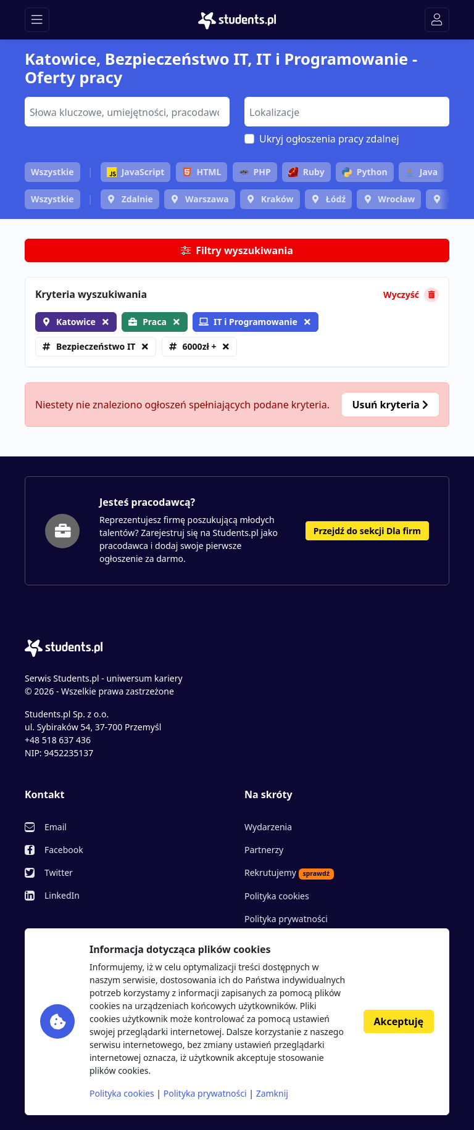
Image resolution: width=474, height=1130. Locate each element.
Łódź (336, 199)
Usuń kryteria (390, 404)
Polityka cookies (276, 896)
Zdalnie (137, 199)
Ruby (306, 172)
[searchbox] (126, 111)
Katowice (76, 322)
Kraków (277, 199)
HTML (202, 172)
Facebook (63, 850)
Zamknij (272, 1093)
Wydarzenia (268, 827)
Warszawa (207, 199)
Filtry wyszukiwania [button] (237, 250)
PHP (255, 172)
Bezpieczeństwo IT (95, 346)
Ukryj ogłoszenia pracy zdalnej (329, 139)
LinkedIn (62, 895)
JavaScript (136, 172)
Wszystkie (52, 172)
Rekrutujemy (289, 873)
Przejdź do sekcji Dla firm (367, 531)
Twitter (58, 872)
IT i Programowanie (248, 322)
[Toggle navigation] (37, 19)
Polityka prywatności (286, 919)
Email (55, 827)
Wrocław (396, 199)
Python (365, 172)
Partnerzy (263, 850)
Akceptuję (398, 1021)
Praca (155, 322)
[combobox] (127, 111)
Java (421, 172)
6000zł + (200, 346)
